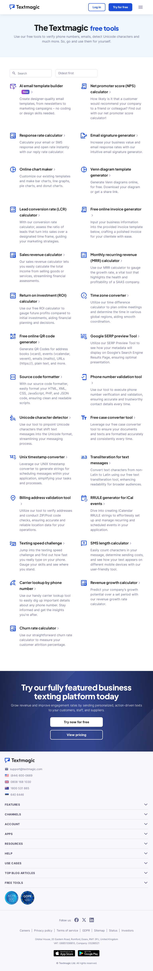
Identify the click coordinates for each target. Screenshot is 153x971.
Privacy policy (43, 930)
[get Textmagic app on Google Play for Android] (88, 953)
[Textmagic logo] (76, 760)
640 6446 (17, 794)
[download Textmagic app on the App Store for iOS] (64, 953)
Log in (97, 7)
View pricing (76, 735)
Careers (25, 930)
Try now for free (76, 722)
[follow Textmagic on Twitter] (84, 920)
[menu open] (140, 7)
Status (113, 930)
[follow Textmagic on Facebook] (76, 920)
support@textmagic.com (26, 769)
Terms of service (67, 930)
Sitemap (99, 930)
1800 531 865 (20, 788)
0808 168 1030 (21, 781)
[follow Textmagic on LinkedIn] (91, 920)
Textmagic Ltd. (67, 963)
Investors (127, 930)
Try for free (120, 7)
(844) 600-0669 (21, 775)
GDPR (86, 930)
